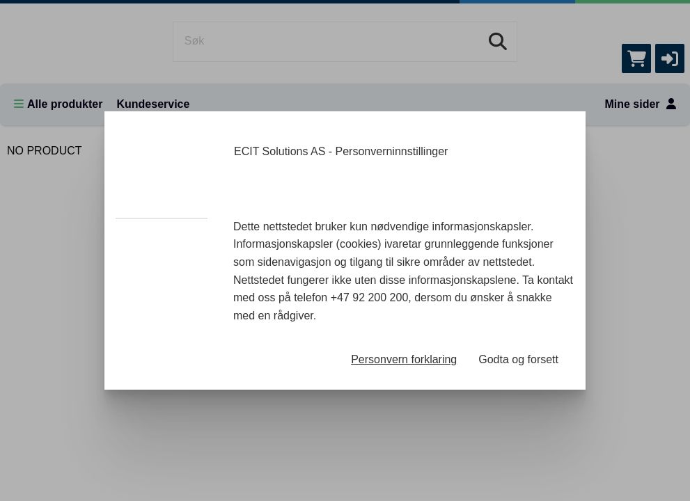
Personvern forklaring (404, 359)
